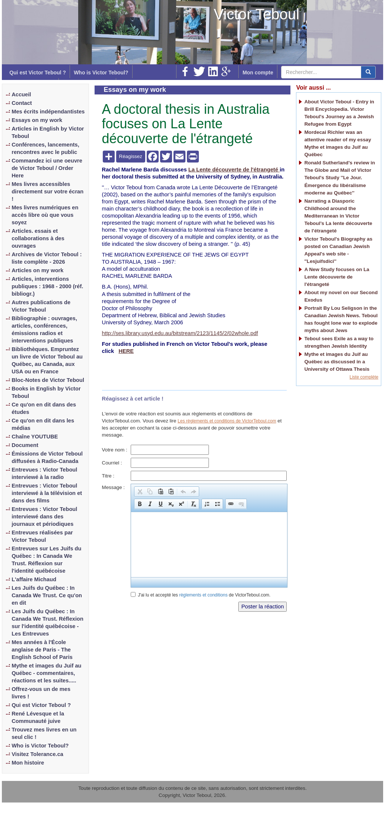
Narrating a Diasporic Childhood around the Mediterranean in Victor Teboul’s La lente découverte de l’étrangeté (338, 216)
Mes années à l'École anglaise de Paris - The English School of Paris (42, 649)
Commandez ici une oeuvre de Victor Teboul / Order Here (47, 168)
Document (25, 445)
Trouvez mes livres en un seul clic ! (44, 733)
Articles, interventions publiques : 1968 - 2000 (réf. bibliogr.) (47, 286)
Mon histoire (28, 763)
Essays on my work (37, 120)
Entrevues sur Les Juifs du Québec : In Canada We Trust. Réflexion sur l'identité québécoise (46, 560)
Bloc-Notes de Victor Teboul (48, 380)
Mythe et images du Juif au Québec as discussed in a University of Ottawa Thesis (336, 361)
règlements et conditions (203, 595)
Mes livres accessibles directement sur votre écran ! (47, 191)
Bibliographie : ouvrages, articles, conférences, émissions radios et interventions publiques (44, 329)
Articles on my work (37, 270)
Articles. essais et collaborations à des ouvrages (38, 238)
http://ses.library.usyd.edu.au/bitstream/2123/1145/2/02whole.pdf (180, 333)
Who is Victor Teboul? (101, 72)
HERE (126, 351)
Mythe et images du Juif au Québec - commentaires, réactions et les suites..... (46, 673)
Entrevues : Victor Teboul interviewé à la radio (44, 473)
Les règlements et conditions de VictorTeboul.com (227, 421)
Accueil (21, 94)
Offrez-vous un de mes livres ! (41, 692)
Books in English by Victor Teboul (46, 392)
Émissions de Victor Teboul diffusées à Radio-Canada (47, 457)
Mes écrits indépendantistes (48, 112)
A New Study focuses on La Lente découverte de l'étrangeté (336, 277)
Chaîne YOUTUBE (35, 437)
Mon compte (257, 72)
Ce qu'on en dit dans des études (44, 408)
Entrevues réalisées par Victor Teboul (42, 536)
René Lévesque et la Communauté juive (38, 717)
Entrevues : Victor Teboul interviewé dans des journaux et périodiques (44, 516)
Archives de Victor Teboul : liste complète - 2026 (47, 258)
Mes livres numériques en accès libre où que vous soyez (45, 215)
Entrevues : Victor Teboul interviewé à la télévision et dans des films (47, 493)
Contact (22, 103)
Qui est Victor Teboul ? (37, 72)
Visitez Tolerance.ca (37, 754)
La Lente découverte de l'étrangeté (234, 170)
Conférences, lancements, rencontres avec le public (45, 148)
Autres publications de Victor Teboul (41, 306)
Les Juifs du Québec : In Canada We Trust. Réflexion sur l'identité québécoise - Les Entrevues (47, 622)
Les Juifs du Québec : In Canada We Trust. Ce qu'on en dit (47, 595)
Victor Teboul (256, 14)
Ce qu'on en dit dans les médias (43, 424)
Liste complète (364, 377)
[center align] (368, 72)
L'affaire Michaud (34, 579)
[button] (139, 491)
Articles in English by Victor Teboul (48, 132)
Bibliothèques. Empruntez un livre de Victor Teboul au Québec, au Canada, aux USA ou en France (47, 360)
